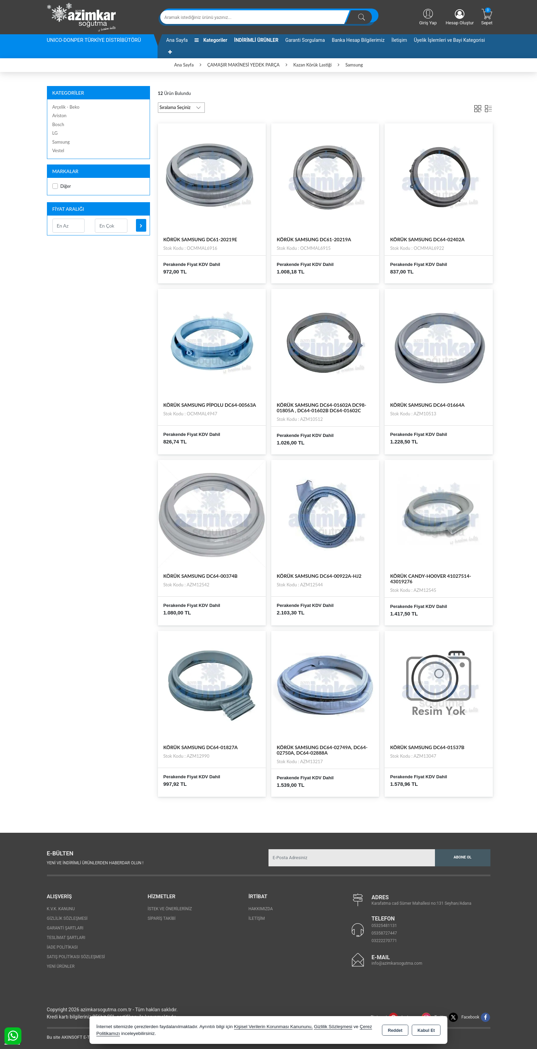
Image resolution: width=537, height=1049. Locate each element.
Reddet (395, 1030)
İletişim (399, 40)
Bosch (58, 124)
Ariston (59, 115)
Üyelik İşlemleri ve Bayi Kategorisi (449, 40)
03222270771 (384, 940)
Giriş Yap (428, 16)
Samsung (61, 142)
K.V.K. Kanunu (61, 908)
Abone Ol (462, 857)
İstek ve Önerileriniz (170, 908)
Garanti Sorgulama (305, 40)
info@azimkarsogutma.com (397, 963)
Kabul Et (426, 1030)
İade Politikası (62, 947)
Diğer (61, 186)
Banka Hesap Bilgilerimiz (358, 40)
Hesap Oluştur (460, 17)
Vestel (58, 150)
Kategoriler (211, 40)
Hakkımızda (260, 908)
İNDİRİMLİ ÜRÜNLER (256, 40)
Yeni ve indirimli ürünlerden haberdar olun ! (95, 863)
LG (55, 133)
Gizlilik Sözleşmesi (67, 918)
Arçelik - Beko (65, 107)
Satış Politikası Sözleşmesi (76, 956)
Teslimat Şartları (66, 937)
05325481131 (384, 925)
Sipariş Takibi (162, 918)
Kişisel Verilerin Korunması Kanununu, (273, 1026)
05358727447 (384, 933)
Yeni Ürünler (61, 966)
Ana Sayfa (177, 40)
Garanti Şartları (65, 928)
